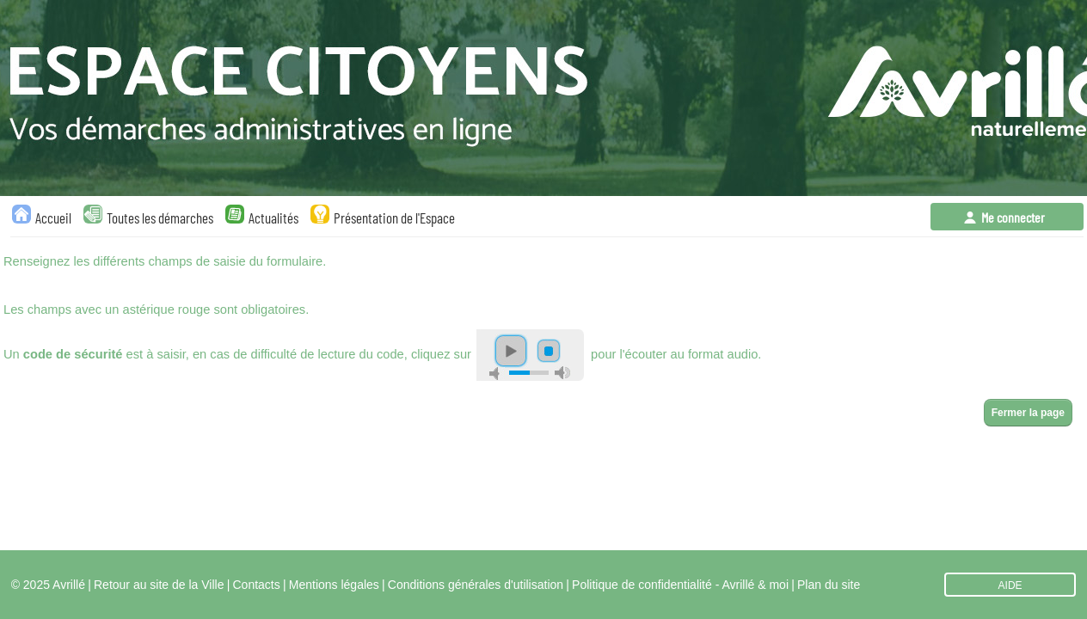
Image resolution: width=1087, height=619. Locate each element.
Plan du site (828, 584)
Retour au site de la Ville (159, 584)
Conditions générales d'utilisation (475, 584)
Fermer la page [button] (1028, 413)
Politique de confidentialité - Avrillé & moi (680, 584)
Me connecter (1013, 217)
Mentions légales (334, 584)
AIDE (1010, 585)
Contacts (256, 584)
